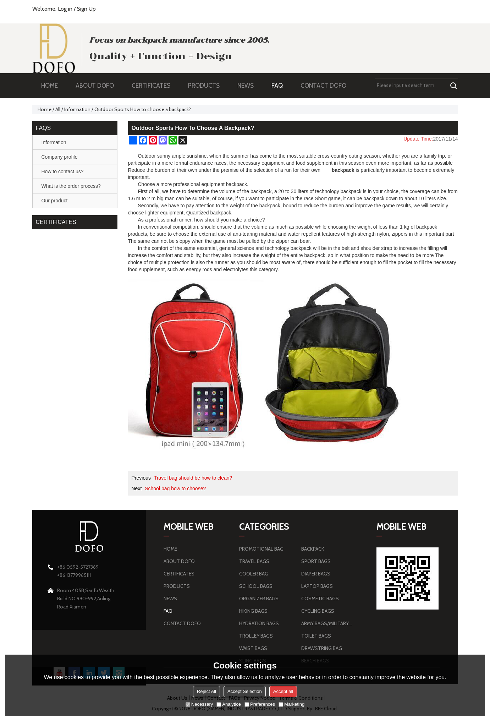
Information (77, 109)
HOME (49, 85)
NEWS (249, 85)
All (57, 109)
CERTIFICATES (151, 85)
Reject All (206, 691)
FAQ (280, 85)
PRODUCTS (207, 85)
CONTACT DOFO (323, 85)
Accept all (283, 691)
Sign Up (86, 8)
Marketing (291, 704)
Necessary (199, 704)
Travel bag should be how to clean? (193, 478)
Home (44, 109)
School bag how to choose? (175, 488)
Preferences (259, 704)
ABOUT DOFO (98, 85)
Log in (65, 8)
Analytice (228, 704)
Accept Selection (244, 691)
